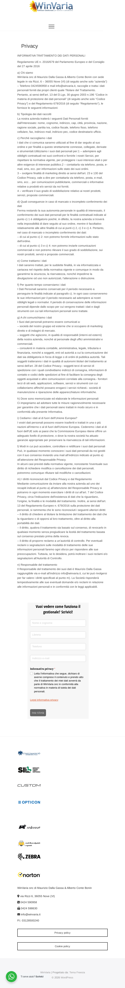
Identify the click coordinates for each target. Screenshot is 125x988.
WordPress (67, 977)
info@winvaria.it (28, 914)
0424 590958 (27, 902)
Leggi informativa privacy (44, 699)
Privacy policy (62, 932)
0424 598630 (27, 908)
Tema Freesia (77, 972)
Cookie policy (62, 946)
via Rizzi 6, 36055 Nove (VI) (36, 896)
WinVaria (45, 972)
